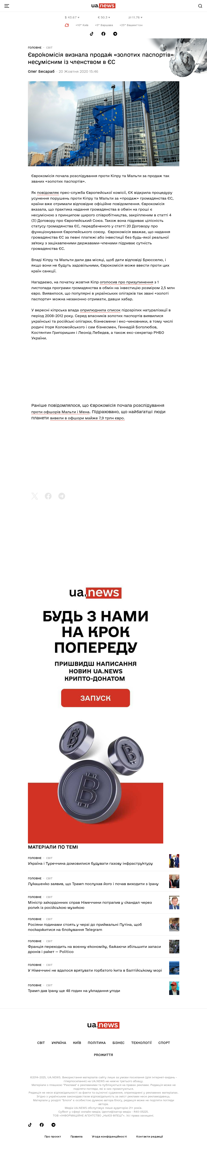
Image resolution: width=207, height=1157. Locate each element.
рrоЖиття (103, 1055)
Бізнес (118, 1043)
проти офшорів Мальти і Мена (60, 412)
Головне (34, 47)
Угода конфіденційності (109, 1136)
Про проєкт (52, 1136)
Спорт (164, 1043)
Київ (77, 1043)
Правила (76, 1136)
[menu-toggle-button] (6, 5)
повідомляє (48, 192)
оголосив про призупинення (126, 282)
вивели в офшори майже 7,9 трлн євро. (87, 418)
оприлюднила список (100, 310)
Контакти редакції (149, 1136)
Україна (59, 1043)
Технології (141, 1043)
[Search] (200, 5)
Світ (49, 47)
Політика (97, 1043)
